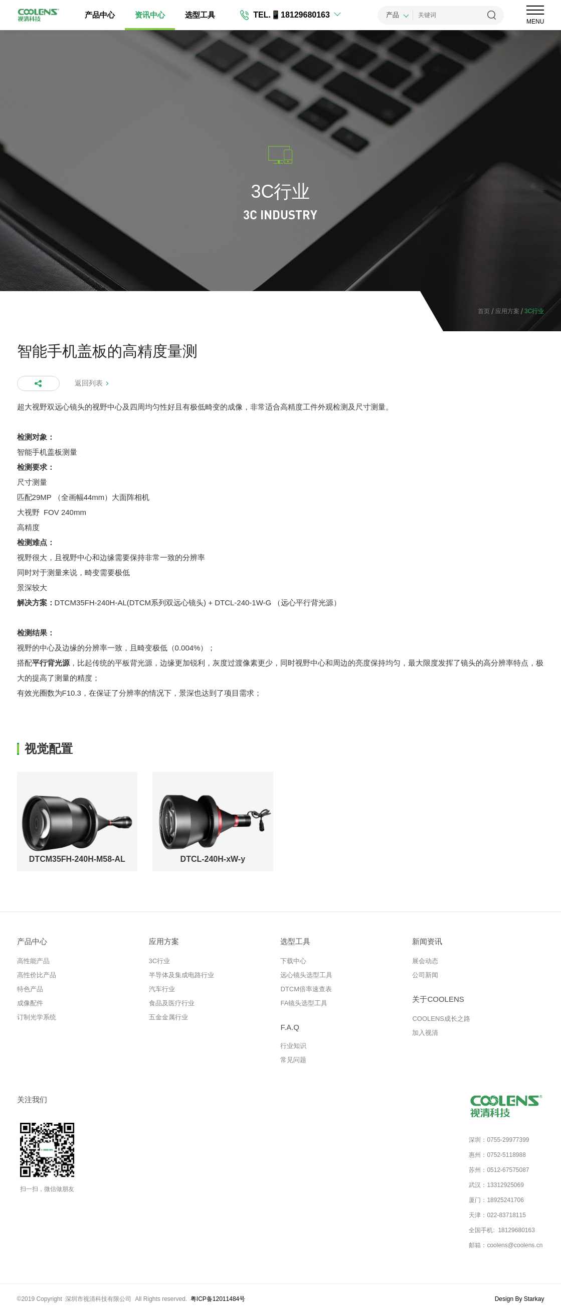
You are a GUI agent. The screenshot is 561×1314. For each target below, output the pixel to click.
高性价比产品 (36, 975)
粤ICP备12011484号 (218, 1298)
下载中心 (293, 961)
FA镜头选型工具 (303, 1003)
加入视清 (425, 1032)
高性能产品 (33, 961)
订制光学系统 (36, 1017)
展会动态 (425, 961)
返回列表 (89, 383)
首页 (484, 311)
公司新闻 (425, 975)
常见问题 (293, 1060)
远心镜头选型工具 (306, 975)
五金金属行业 (168, 1017)
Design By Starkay (519, 1298)
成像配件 (30, 1003)
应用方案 (504, 311)
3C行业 (159, 961)
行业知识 (293, 1045)
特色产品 (30, 989)
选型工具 (201, 15)
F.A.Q (289, 1027)
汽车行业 (162, 989)
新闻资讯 (427, 941)
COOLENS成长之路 (441, 1018)
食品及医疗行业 (172, 1003)
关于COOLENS (438, 999)
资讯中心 (151, 15)
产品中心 (101, 15)
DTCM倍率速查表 (306, 989)
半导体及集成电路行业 (181, 975)
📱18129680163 (300, 15)
